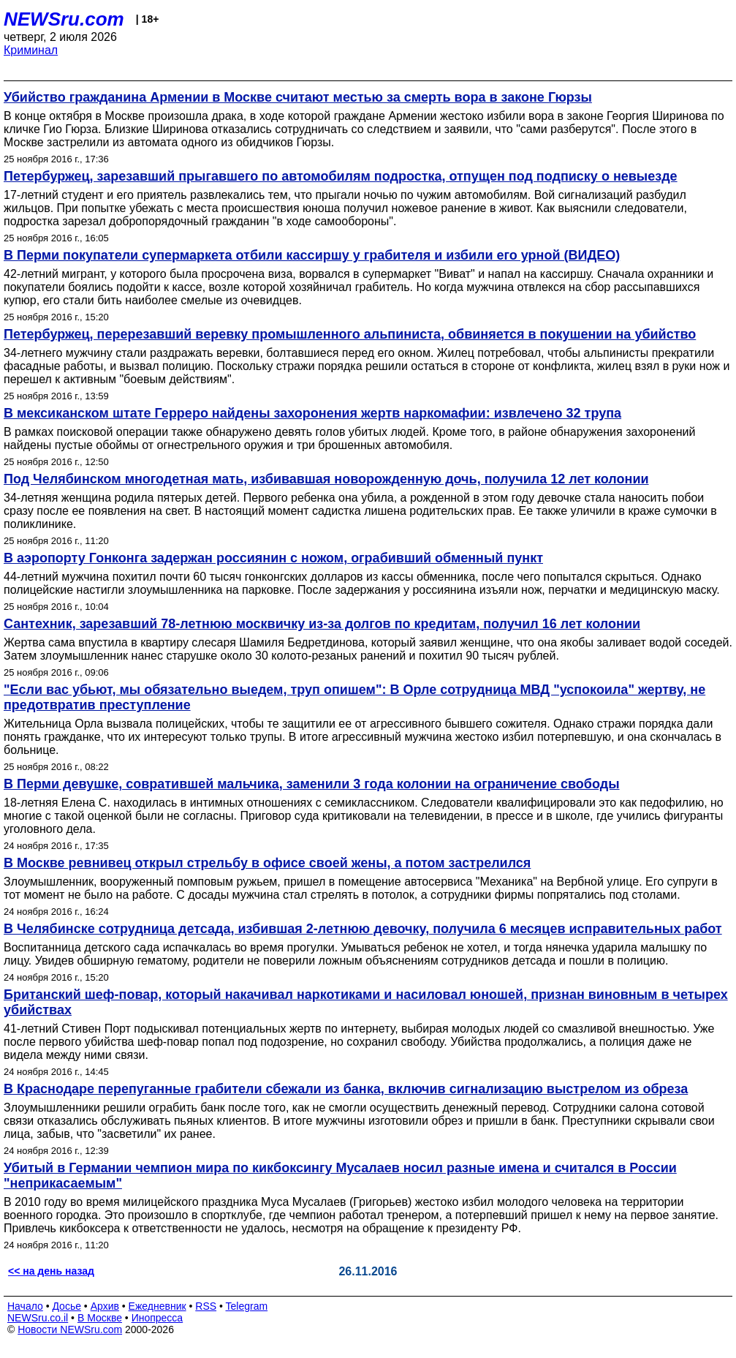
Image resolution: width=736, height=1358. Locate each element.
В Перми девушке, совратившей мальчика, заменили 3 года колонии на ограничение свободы (312, 784)
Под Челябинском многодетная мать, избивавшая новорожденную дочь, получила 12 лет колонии (326, 479)
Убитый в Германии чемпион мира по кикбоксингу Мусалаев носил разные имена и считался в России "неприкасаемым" (340, 1176)
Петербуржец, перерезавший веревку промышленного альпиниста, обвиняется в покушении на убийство (350, 334)
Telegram (247, 1306)
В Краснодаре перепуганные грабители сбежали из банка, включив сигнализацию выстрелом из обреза (346, 1089)
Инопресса (157, 1318)
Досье (66, 1306)
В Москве (99, 1318)
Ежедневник (157, 1306)
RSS (205, 1306)
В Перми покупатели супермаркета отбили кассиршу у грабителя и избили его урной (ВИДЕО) (312, 255)
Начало (25, 1306)
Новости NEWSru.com (70, 1329)
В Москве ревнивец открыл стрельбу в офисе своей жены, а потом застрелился (267, 863)
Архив (105, 1306)
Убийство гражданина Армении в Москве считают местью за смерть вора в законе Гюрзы (298, 97)
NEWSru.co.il (37, 1318)
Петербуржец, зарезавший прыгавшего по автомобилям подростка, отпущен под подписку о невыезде (341, 176)
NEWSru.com (64, 19)
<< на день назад (51, 1271)
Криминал (31, 50)
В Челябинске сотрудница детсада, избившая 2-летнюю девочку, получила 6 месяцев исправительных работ (363, 928)
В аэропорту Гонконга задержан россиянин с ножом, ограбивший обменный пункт (273, 558)
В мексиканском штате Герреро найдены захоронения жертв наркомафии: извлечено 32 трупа (312, 413)
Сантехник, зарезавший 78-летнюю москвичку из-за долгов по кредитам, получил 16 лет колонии (322, 623)
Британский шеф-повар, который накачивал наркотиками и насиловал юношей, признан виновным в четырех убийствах (366, 1002)
